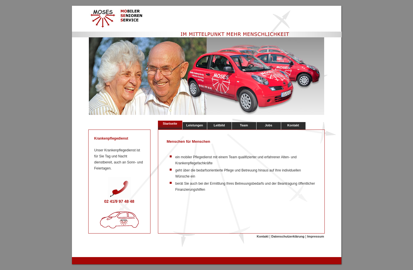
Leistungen (194, 125)
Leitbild (219, 125)
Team (244, 125)
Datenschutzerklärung (287, 236)
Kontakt (293, 125)
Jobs (268, 125)
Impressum (315, 236)
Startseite (170, 123)
